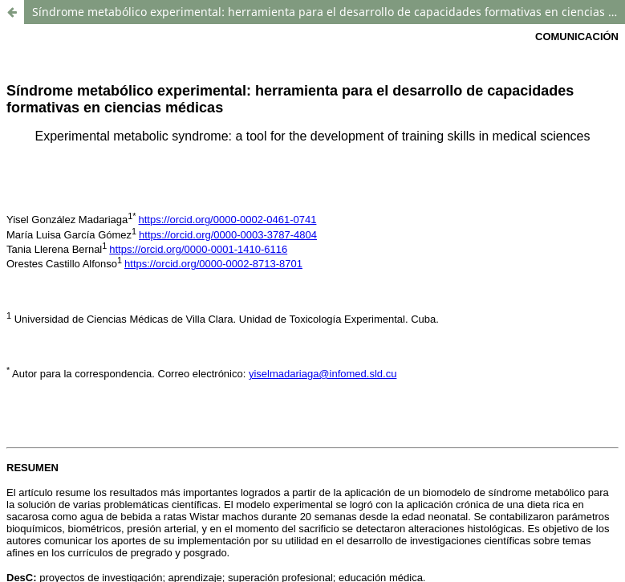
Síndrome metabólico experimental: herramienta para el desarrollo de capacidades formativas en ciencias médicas (328, 11)
